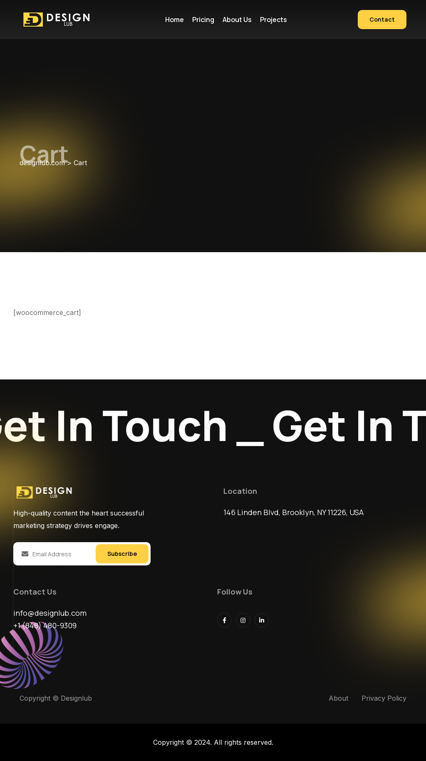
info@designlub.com (50, 613)
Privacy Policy (384, 698)
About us (237, 19)
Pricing (203, 19)
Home (174, 19)
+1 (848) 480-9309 (45, 625)
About (338, 698)
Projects (273, 19)
